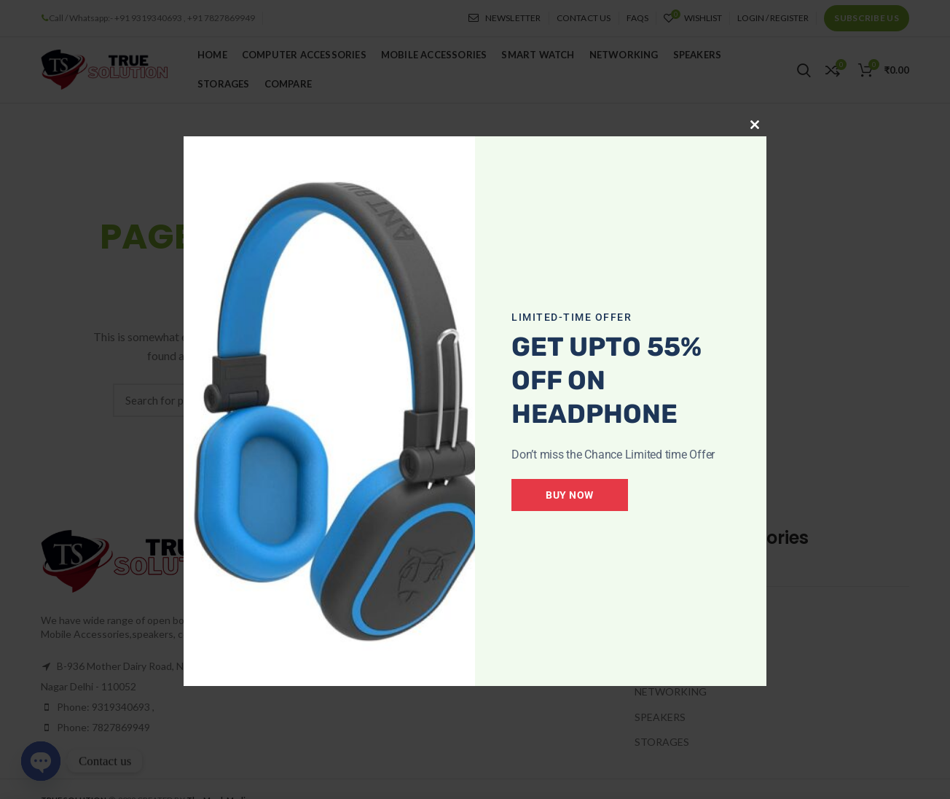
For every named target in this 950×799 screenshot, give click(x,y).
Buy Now (570, 495)
